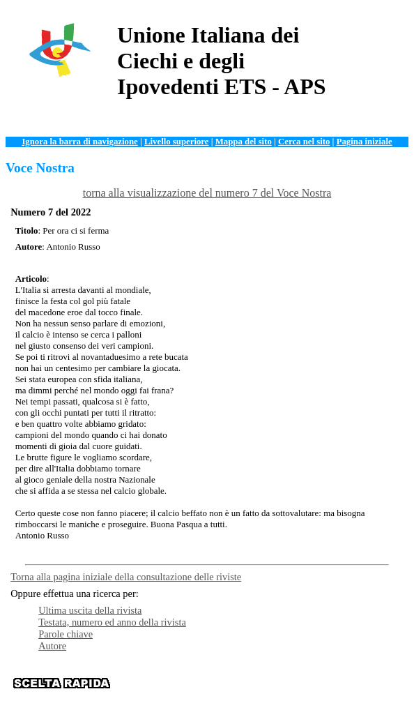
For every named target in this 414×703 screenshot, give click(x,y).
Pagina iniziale (364, 141)
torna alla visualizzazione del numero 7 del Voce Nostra (207, 193)
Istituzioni (371, 678)
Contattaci (263, 688)
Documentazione (228, 678)
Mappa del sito (243, 141)
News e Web (323, 678)
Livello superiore (176, 141)
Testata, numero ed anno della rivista (112, 622)
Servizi (280, 678)
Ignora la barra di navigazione (79, 141)
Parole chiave (65, 634)
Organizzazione (160, 678)
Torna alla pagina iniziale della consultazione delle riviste (125, 576)
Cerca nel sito (304, 141)
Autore (52, 645)
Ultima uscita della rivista (89, 610)
